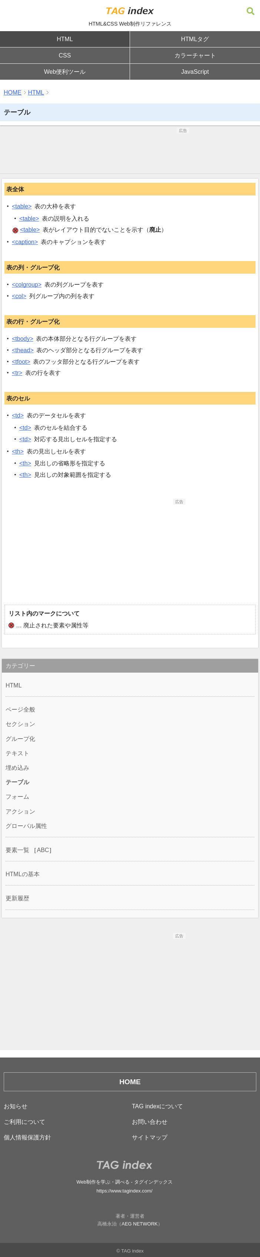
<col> (19, 296)
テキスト (17, 753)
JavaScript (195, 72)
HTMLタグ (195, 39)
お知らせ (15, 1106)
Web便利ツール (65, 72)
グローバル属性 (26, 826)
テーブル (17, 782)
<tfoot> (21, 362)
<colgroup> (26, 284)
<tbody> (22, 339)
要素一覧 (17, 850)
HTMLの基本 (23, 874)
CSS (65, 55)
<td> (18, 415)
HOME (12, 92)
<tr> (17, 373)
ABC (43, 850)
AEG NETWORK (139, 1224)
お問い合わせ (149, 1122)
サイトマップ (149, 1137)
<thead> (23, 350)
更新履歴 (17, 898)
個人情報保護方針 (27, 1137)
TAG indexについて (157, 1106)
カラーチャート (195, 55)
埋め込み (17, 768)
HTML (65, 39)
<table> (21, 206)
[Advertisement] (130, 152)
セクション (20, 724)
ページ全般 (20, 709)
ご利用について (24, 1122)
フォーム (17, 797)
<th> (18, 451)
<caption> (25, 242)
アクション (20, 811)
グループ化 (20, 739)
